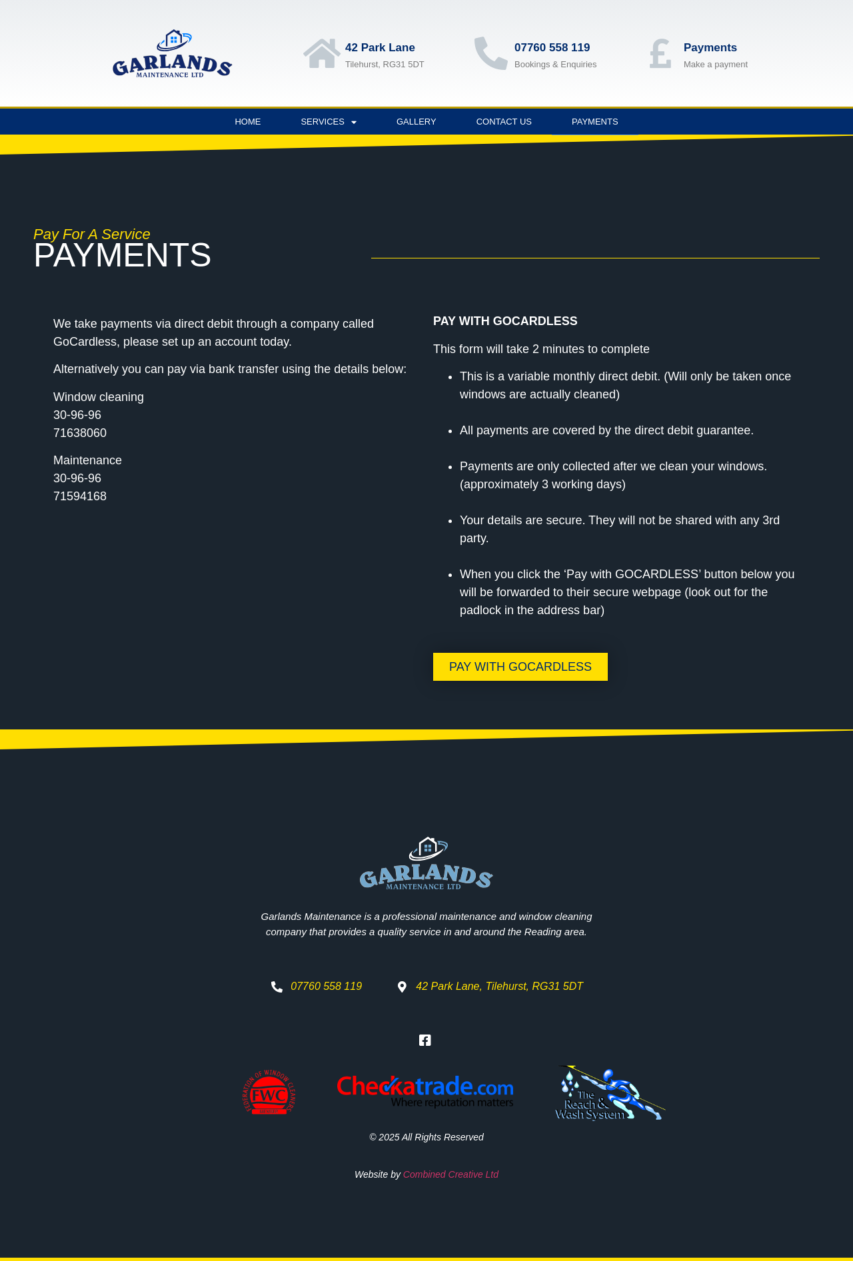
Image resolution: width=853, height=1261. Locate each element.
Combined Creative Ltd (450, 1174)
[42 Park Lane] (322, 53)
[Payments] (660, 53)
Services (329, 122)
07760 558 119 (552, 47)
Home (248, 122)
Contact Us (504, 122)
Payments (710, 47)
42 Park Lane (380, 47)
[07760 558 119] (491, 53)
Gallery (416, 122)
